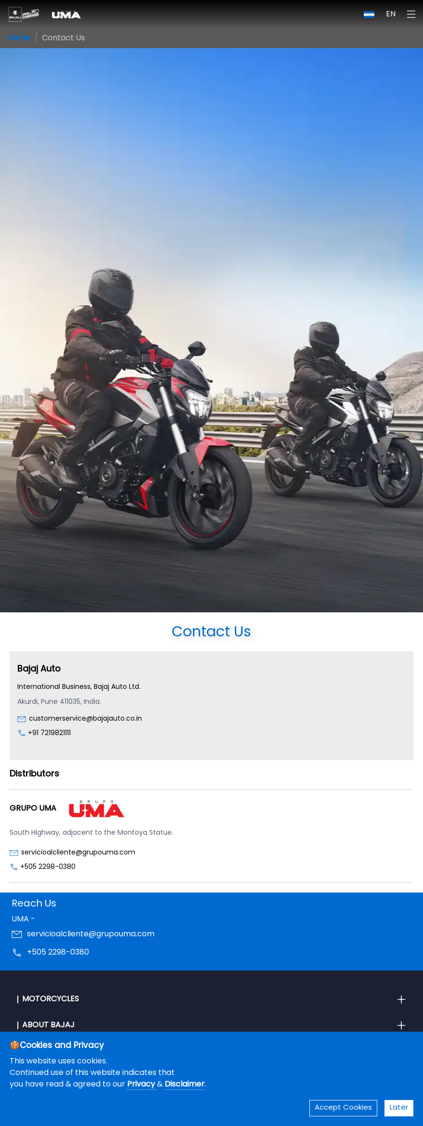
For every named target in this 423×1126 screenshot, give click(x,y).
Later (399, 1108)
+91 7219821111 (49, 733)
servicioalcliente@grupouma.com (78, 852)
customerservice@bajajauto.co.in (85, 719)
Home (19, 38)
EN (391, 14)
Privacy (142, 1084)
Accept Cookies (343, 1108)
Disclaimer (185, 1084)
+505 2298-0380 (48, 867)
